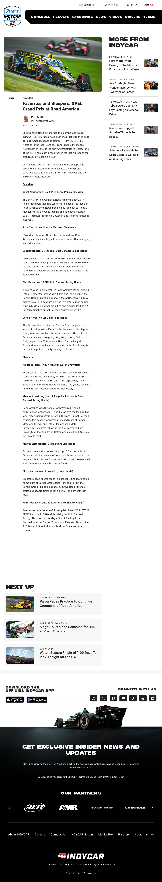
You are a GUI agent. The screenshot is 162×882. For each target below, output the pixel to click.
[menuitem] (40, 17)
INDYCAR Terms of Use (80, 776)
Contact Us (58, 834)
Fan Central (86, 5)
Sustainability (144, 834)
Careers (40, 834)
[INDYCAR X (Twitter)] (103, 698)
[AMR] (68, 807)
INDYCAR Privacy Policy (112, 776)
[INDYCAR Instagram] (93, 698)
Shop (132, 5)
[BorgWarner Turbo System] (102, 807)
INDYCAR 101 (111, 5)
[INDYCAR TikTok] (133, 698)
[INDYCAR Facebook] (113, 698)
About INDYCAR (18, 834)
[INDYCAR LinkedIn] (152, 698)
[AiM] (34, 807)
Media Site (105, 834)
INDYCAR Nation (82, 834)
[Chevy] (136, 807)
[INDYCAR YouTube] (123, 698)
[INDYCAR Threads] (143, 698)
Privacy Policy (72, 873)
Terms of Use (90, 873)
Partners (124, 834)
